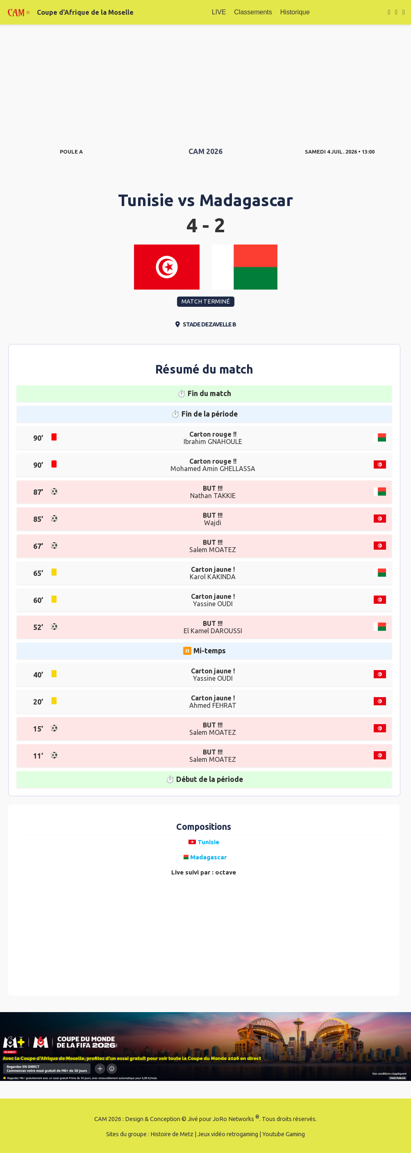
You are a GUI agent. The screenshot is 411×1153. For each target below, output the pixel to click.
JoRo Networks (233, 1119)
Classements (253, 12)
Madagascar (246, 200)
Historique (295, 12)
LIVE (219, 12)
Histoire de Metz (171, 1134)
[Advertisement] (205, 82)
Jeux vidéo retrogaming (228, 1134)
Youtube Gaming (283, 1134)
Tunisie (146, 200)
